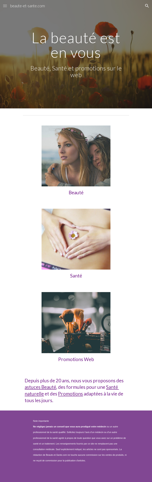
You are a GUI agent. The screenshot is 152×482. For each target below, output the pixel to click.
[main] (76, 54)
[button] (5, 5)
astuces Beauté (40, 387)
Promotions (70, 394)
